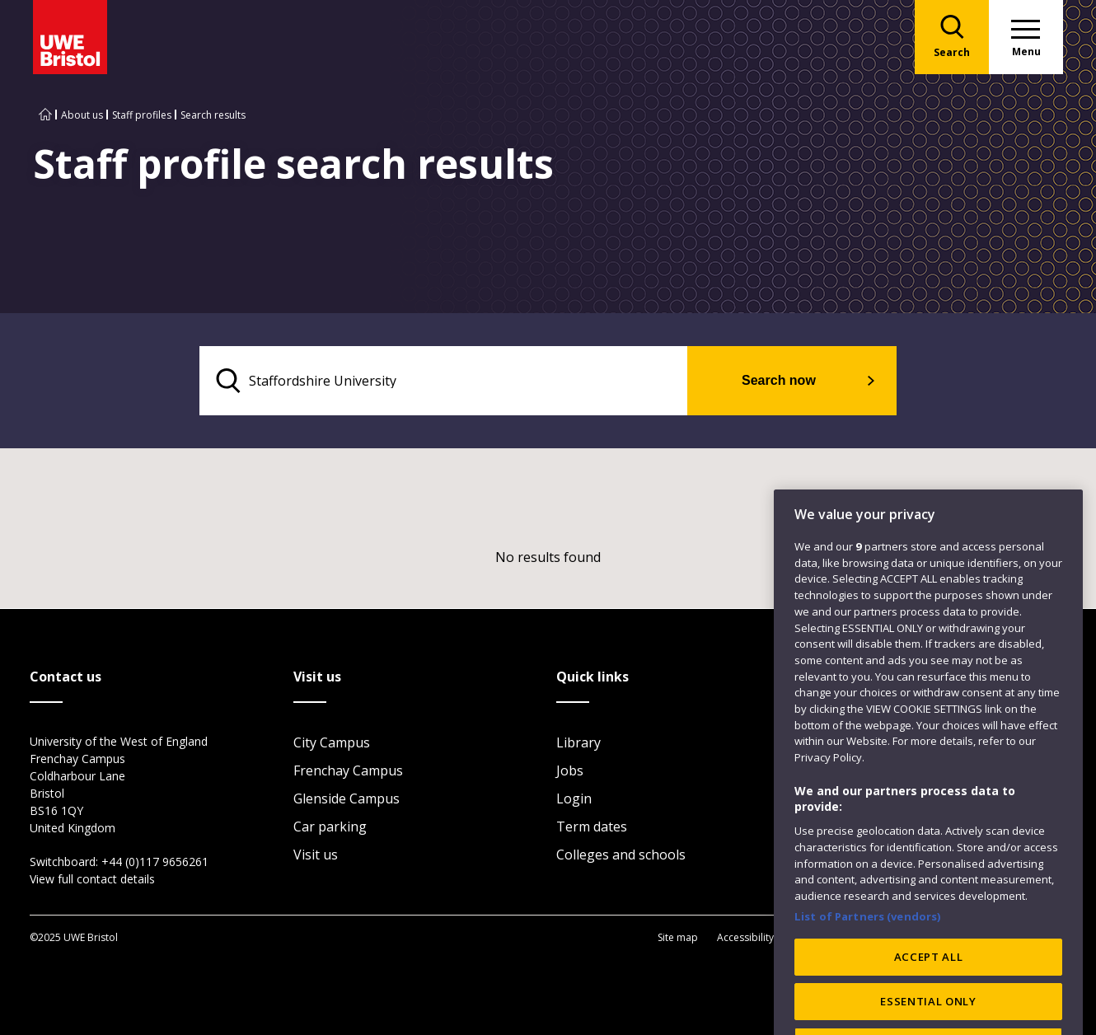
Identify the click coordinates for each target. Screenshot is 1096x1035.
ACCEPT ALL (928, 991)
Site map (678, 937)
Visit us (315, 854)
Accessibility (745, 937)
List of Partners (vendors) (867, 950)
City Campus (331, 742)
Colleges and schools (621, 854)
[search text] (443, 380)
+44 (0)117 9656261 (154, 861)
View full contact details (92, 879)
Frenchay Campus (348, 770)
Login (574, 798)
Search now (779, 380)
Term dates (591, 826)
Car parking (330, 826)
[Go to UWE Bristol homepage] (45, 115)
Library (578, 742)
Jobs (569, 770)
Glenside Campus (346, 798)
